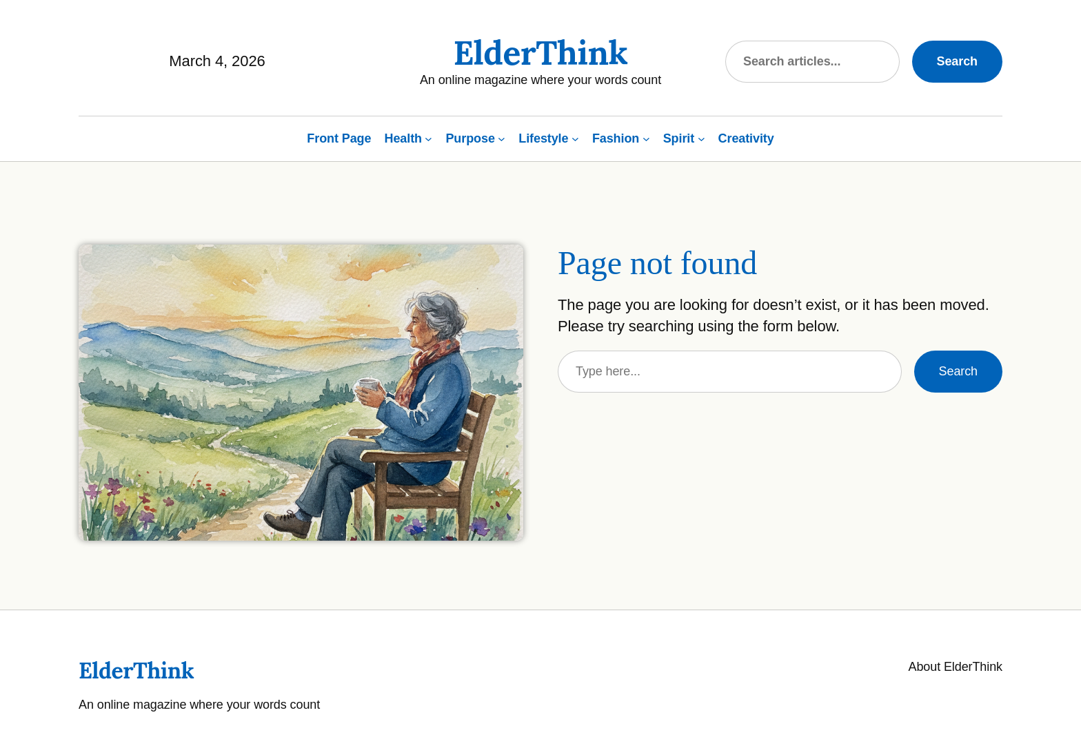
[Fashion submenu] (646, 139)
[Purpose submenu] (501, 139)
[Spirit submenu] (701, 139)
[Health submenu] (428, 139)
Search (957, 61)
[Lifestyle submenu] (575, 139)
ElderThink (540, 53)
